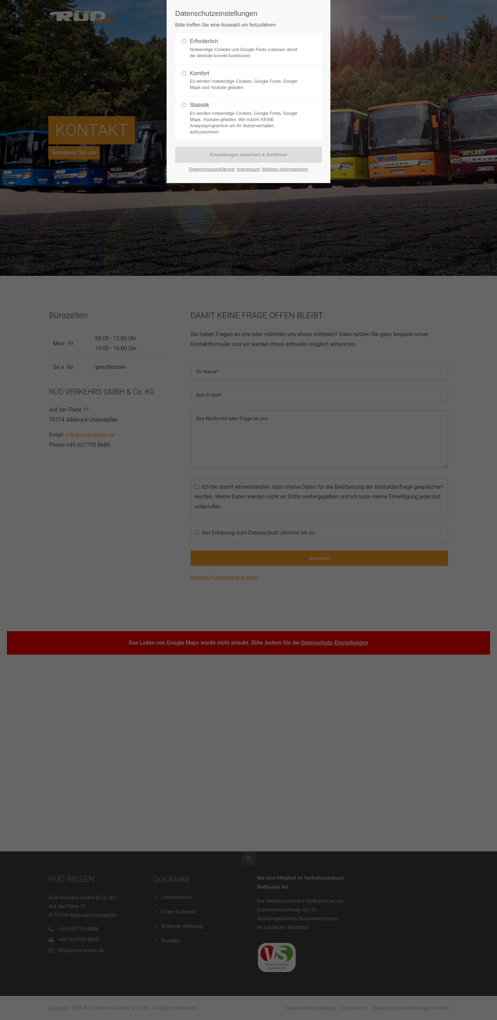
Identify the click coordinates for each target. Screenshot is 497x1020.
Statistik (199, 105)
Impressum (248, 169)
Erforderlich (204, 41)
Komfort (199, 73)
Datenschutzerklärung (212, 169)
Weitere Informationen (285, 169)
